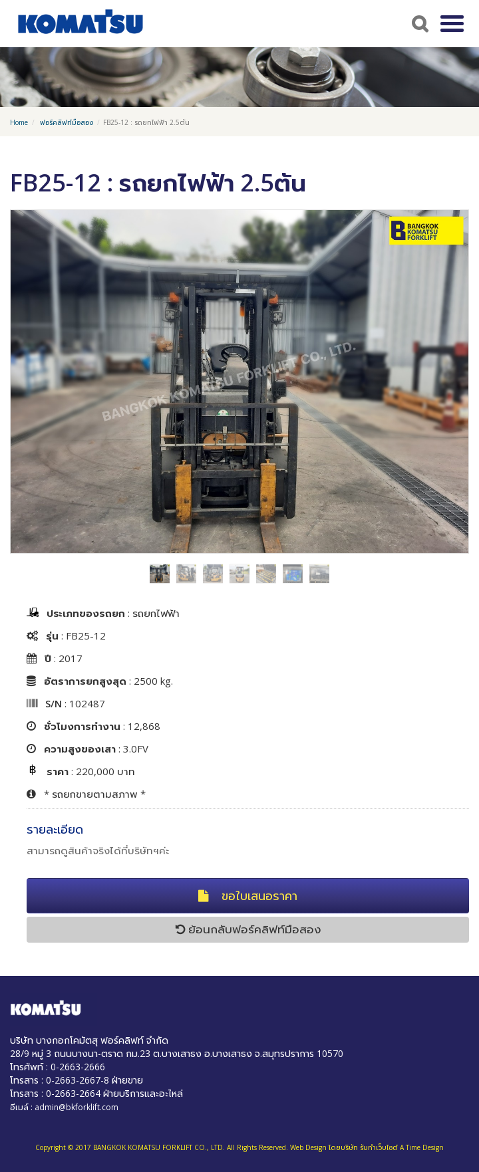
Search (418, 23)
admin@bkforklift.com (76, 1107)
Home (19, 122)
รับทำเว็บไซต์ (379, 1147)
